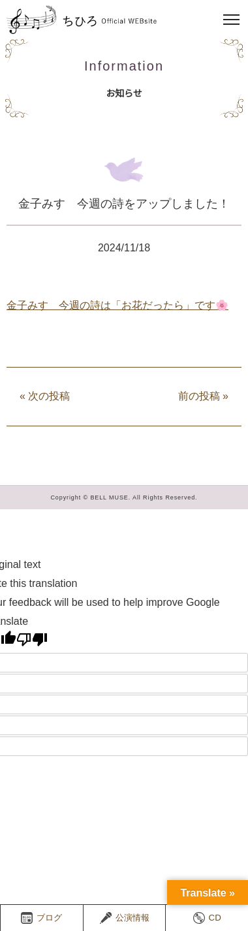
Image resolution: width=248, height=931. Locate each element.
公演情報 (124, 918)
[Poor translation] (32, 639)
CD (207, 918)
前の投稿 (203, 396)
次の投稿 (45, 396)
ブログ (41, 918)
